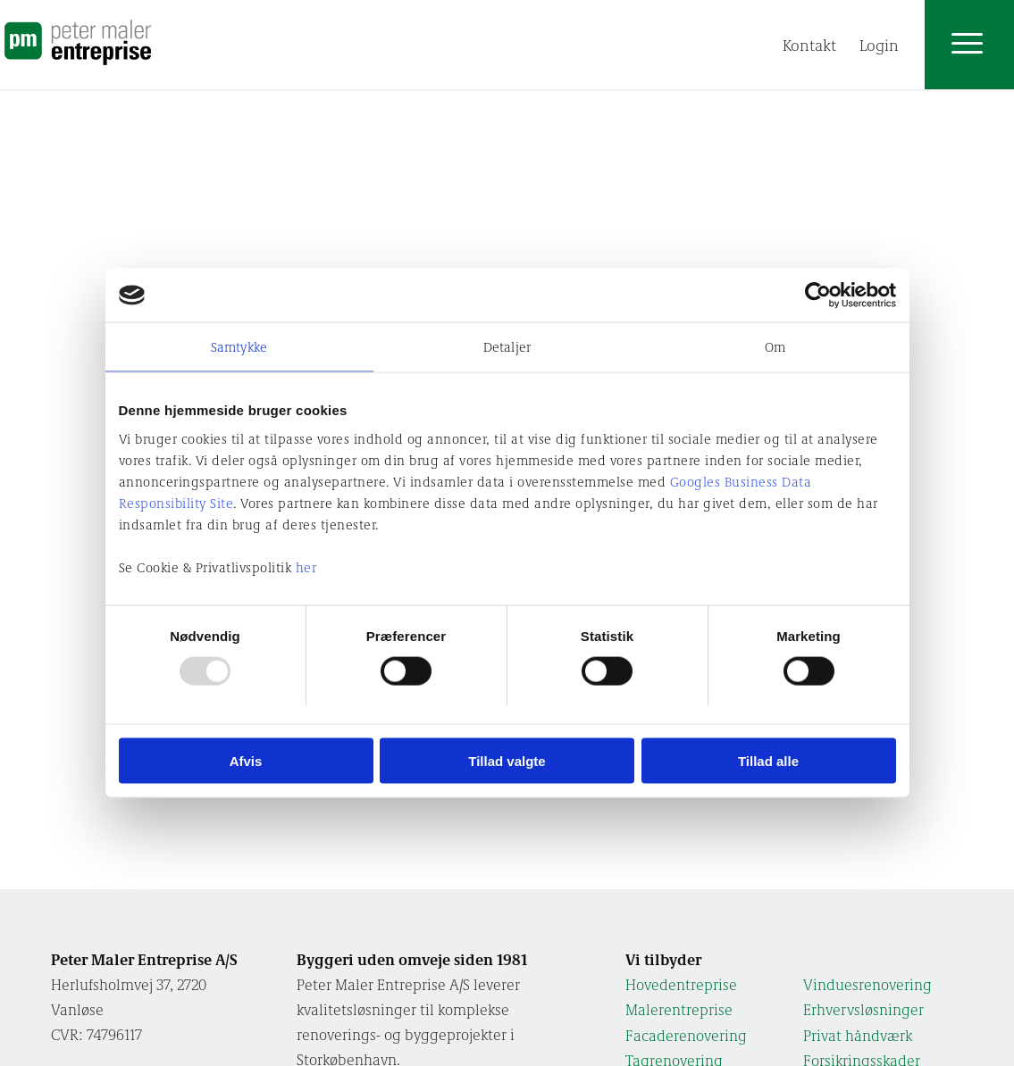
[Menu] (916, 44)
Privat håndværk (857, 1035)
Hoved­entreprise (681, 984)
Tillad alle (768, 760)
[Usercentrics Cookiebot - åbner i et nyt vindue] (818, 295)
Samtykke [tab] (239, 346)
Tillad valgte (506, 760)
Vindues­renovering (867, 984)
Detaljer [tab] (507, 346)
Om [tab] (775, 346)
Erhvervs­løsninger (863, 1009)
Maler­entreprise (679, 1009)
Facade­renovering (686, 1035)
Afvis (246, 760)
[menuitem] (809, 44)
